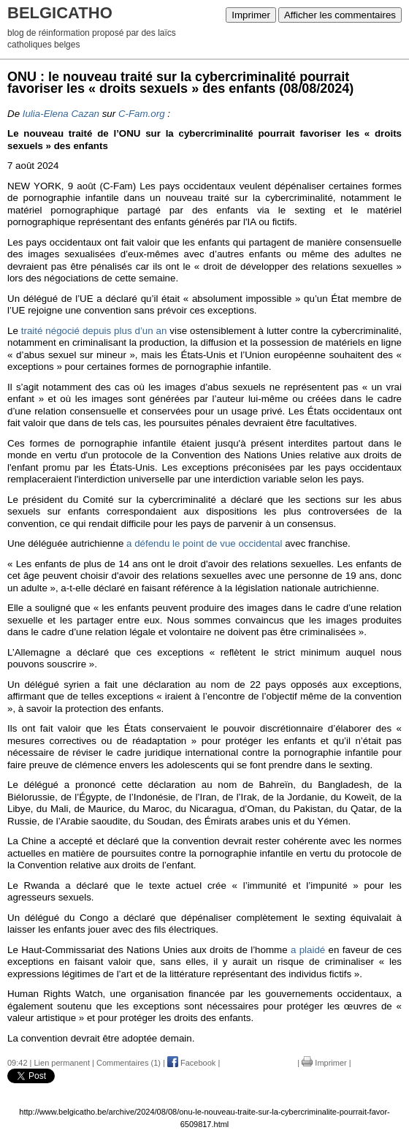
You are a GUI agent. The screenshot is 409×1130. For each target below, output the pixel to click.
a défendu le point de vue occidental (204, 543)
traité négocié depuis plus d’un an (94, 330)
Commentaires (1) (128, 1062)
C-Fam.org (141, 113)
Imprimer (251, 15)
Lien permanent (62, 1062)
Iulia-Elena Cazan (61, 113)
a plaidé (308, 949)
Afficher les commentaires (340, 15)
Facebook (191, 1062)
